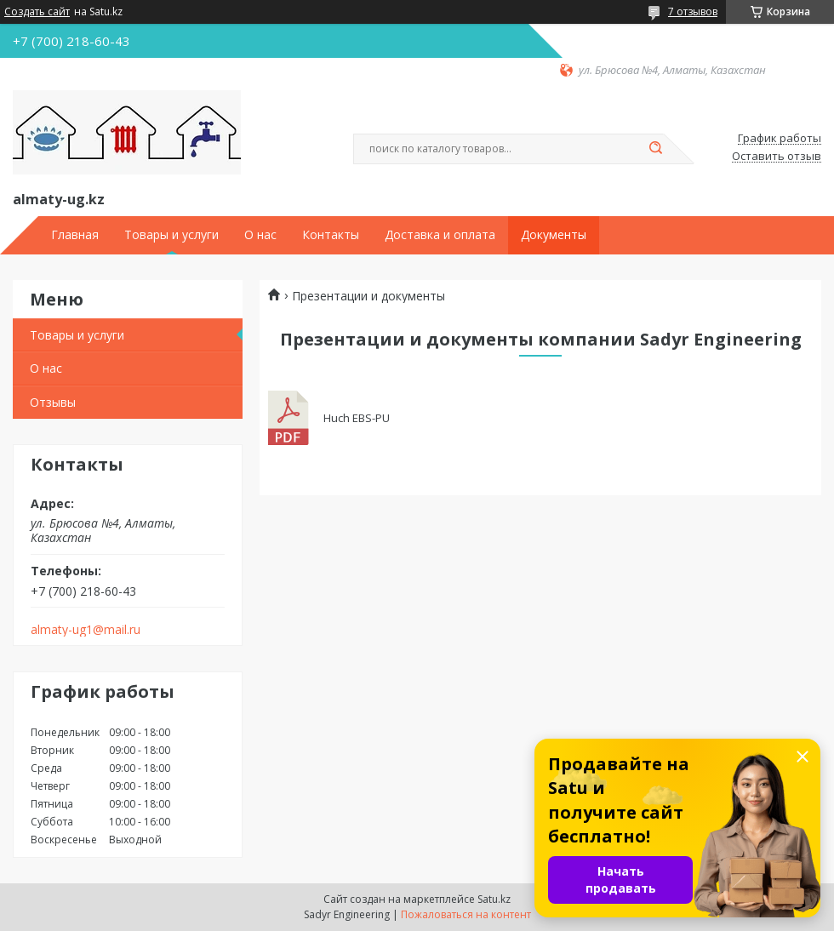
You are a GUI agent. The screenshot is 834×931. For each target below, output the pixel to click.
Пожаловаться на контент (466, 914)
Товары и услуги (171, 235)
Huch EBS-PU (289, 418)
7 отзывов (692, 11)
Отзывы (53, 402)
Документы (553, 235)
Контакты (330, 235)
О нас (260, 235)
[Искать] (655, 149)
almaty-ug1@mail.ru (85, 629)
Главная (75, 235)
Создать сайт (37, 12)
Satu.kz (494, 899)
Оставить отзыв (776, 157)
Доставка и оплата (440, 235)
